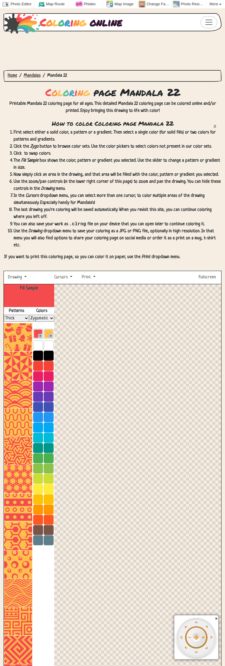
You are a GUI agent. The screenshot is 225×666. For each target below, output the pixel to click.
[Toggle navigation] (208, 22)
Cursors (61, 277)
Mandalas (32, 75)
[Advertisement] (112, 50)
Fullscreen (208, 277)
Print (86, 277)
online (65, 22)
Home (12, 75)
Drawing (15, 277)
